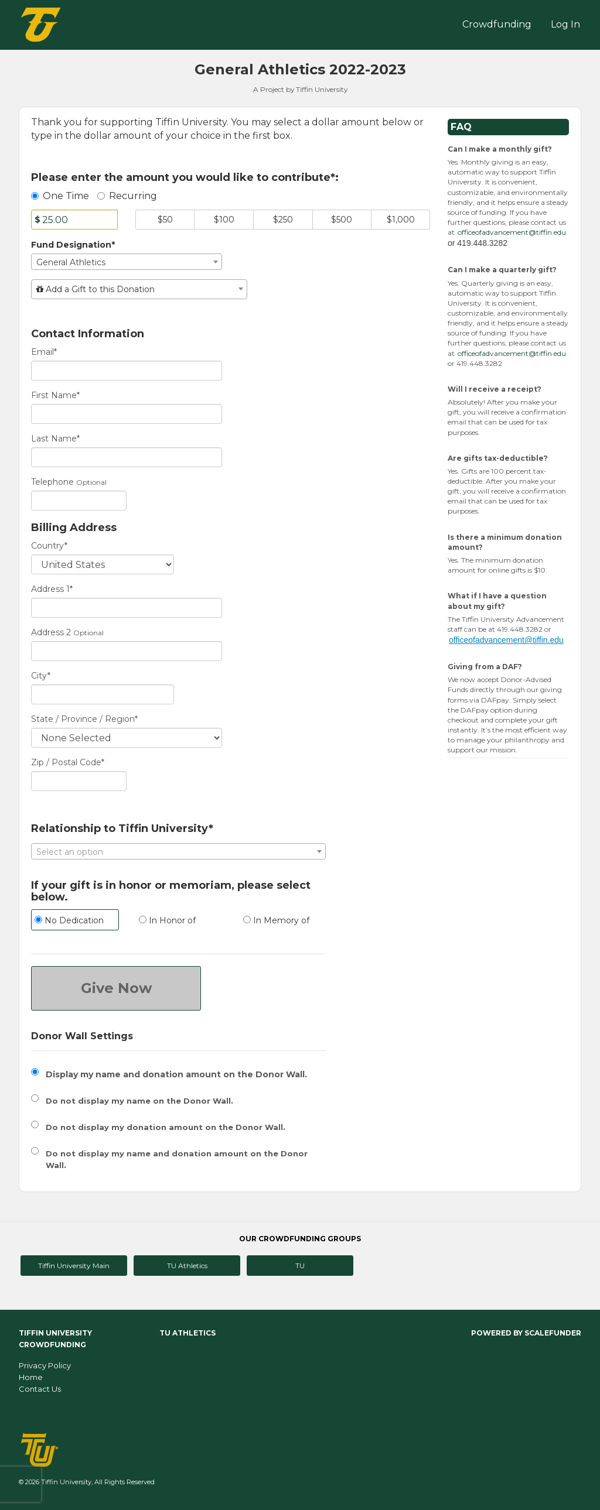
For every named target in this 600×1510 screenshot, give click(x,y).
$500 (341, 219)
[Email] (126, 371)
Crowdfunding (496, 24)
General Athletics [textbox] (70, 262)
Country (49, 545)
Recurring (127, 195)
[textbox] (139, 289)
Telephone (52, 482)
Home (31, 1377)
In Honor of (167, 920)
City (40, 675)
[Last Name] (126, 457)
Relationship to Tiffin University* (122, 829)
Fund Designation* (73, 244)
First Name (55, 395)
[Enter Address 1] (126, 608)
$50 (165, 219)
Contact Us (40, 1388)
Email (44, 352)
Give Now (116, 988)
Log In (565, 24)
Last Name (55, 438)
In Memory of (276, 920)
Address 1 (52, 589)
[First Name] (126, 414)
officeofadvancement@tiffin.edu (512, 232)
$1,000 (401, 219)
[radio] (74, 921)
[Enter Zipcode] (79, 781)
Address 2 (51, 632)
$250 (283, 219)
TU (300, 1265)
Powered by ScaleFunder (526, 1332)
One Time (60, 195)
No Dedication (69, 920)
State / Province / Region (84, 719)
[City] (102, 694)
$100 (224, 219)
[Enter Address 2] (126, 651)
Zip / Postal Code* (67, 762)
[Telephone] (79, 501)
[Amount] (74, 220)
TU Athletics (187, 1265)
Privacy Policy (45, 1365)
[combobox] (126, 262)
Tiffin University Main (74, 1265)
